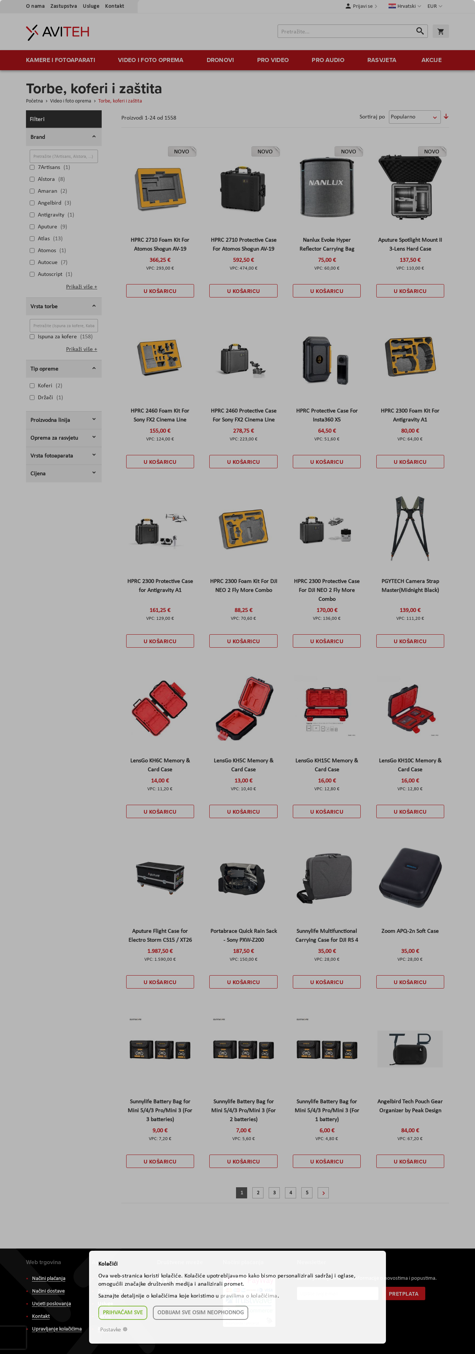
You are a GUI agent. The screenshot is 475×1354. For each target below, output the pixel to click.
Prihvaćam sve (123, 1313)
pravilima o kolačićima (249, 1296)
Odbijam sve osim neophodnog (200, 1313)
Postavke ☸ (114, 1330)
